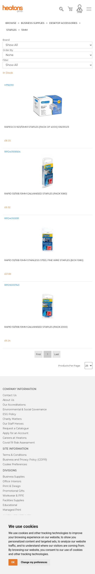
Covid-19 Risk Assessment (19, 442)
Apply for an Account (15, 433)
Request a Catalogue (16, 428)
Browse (10, 23)
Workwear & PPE (13, 495)
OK (13, 562)
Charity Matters (12, 419)
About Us (8, 400)
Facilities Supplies (13, 500)
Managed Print (12, 509)
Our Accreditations (14, 404)
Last (56, 354)
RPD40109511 (11, 218)
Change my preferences (34, 562)
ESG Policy (9, 414)
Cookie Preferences (15, 464)
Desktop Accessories (63, 23)
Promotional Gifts (13, 490)
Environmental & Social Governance (25, 409)
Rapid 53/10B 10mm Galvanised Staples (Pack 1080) (35, 193)
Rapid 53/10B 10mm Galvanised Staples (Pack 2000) (36, 326)
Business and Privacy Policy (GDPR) (25, 459)
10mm (24, 30)
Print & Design (12, 486)
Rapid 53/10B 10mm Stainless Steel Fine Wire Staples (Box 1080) (43, 260)
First (38, 354)
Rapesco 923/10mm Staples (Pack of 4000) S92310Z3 (36, 126)
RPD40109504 (12, 151)
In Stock (8, 72)
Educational (10, 505)
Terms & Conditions (14, 454)
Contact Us (9, 395)
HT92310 (9, 85)
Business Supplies (32, 23)
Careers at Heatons (14, 437)
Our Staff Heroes (13, 423)
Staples (11, 30)
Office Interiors (12, 481)
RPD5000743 (11, 285)
